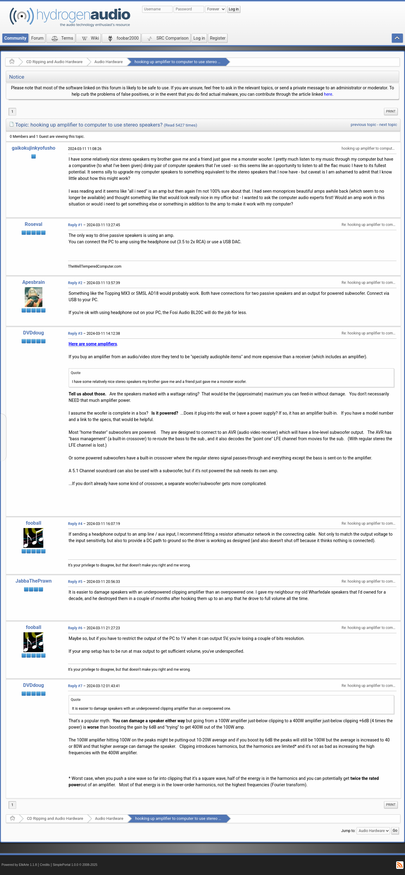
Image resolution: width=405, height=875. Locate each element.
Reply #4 (75, 524)
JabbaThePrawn (34, 581)
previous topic (363, 124)
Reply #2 (75, 283)
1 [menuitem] (12, 111)
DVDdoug (33, 333)
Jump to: (348, 831)
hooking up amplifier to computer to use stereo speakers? (185, 61)
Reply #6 (75, 628)
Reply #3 (75, 333)
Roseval (33, 224)
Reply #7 (75, 686)
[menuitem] (391, 111)
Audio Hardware (109, 61)
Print (391, 111)
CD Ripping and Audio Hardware (54, 61)
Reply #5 (75, 582)
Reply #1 (75, 225)
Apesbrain (33, 282)
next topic (388, 124)
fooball (33, 523)
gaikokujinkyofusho (33, 148)
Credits (45, 864)
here (328, 94)
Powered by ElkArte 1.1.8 (19, 864)
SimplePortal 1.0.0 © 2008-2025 (75, 864)
